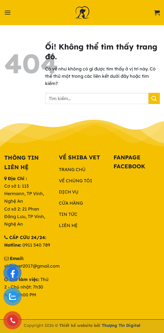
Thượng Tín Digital (121, 325)
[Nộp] (154, 98)
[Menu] (7, 12)
